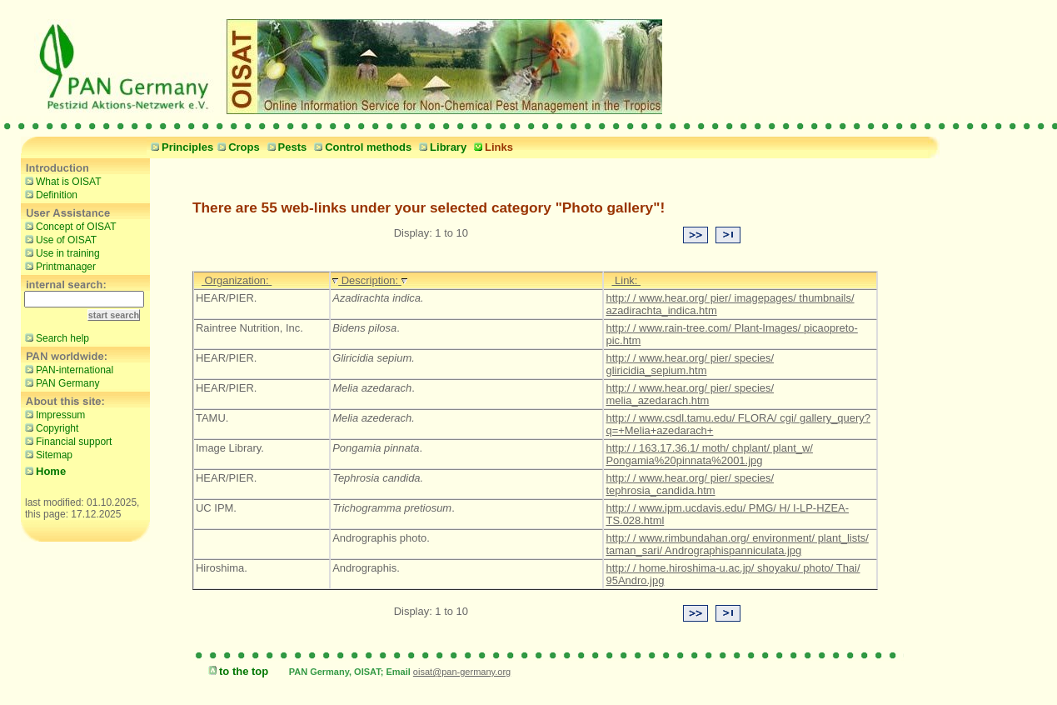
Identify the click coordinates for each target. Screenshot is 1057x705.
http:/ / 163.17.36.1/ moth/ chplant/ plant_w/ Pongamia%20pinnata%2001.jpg (709, 454)
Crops (236, 147)
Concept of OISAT (69, 225)
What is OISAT (61, 181)
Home (43, 471)
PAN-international (67, 369)
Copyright (49, 427)
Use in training (60, 252)
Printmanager (58, 265)
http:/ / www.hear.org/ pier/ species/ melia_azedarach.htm (690, 394)
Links (491, 147)
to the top (236, 671)
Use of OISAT (59, 239)
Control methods (360, 147)
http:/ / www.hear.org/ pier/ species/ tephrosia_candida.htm (690, 484)
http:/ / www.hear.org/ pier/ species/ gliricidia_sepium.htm (690, 364)
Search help (55, 337)
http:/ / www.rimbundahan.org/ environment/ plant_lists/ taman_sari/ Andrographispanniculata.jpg (737, 544)
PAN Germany (60, 382)
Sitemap (46, 454)
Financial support (66, 441)
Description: (369, 280)
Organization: (236, 280)
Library (440, 147)
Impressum (53, 414)
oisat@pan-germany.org (462, 672)
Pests (285, 147)
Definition (49, 194)
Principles (180, 147)
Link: (626, 280)
